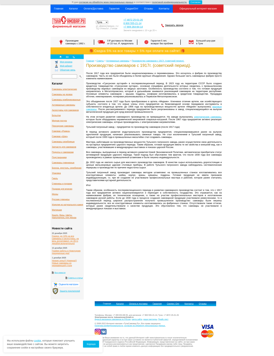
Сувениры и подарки (62, 183)
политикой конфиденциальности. (169, 2)
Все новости (60, 273)
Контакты (164, 8)
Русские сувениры (61, 199)
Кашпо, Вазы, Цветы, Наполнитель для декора (64, 216)
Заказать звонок (174, 25)
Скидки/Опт (131, 8)
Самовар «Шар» (60, 136)
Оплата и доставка (138, 303)
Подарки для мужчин (62, 189)
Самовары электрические (64, 89)
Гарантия (114, 8)
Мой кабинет (66, 66)
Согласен (195, 2)
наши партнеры (150, 319)
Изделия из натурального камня (67, 204)
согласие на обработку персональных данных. (144, 326)
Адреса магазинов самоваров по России (113, 319)
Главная (58, 8)
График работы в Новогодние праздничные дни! (66, 252)
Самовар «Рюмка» (61, 131)
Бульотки (56, 115)
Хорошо (91, 344)
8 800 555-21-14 (132, 23)
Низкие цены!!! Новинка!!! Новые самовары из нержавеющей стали (64, 263)
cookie (37, 340)
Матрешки (57, 210)
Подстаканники (59, 157)
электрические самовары (207, 116)
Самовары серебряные (63, 141)
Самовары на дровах (62, 94)
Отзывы (148, 8)
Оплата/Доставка (93, 8)
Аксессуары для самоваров (65, 110)
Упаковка (56, 173)
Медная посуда (59, 120)
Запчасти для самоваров (64, 147)
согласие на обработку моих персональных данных (106, 2)
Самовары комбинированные (66, 99)
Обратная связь (67, 70)
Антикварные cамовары (63, 105)
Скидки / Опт (173, 303)
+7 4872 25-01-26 (133, 19)
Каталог (73, 8)
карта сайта (137, 319)
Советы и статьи (75, 278)
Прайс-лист (163, 319)
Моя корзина (66, 62)
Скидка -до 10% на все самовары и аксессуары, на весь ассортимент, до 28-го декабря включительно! (65, 240)
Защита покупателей (70, 291)
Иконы (55, 194)
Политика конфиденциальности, (109, 326)
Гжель (55, 178)
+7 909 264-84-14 (133, 26)
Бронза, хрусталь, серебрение (66, 168)
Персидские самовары (63, 126)
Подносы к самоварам (63, 152)
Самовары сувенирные (63, 162)
